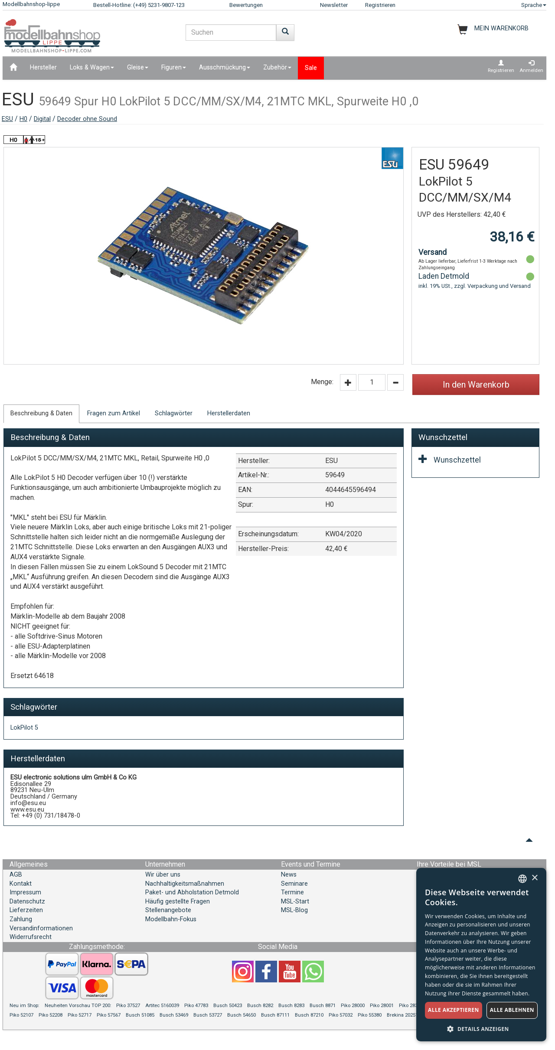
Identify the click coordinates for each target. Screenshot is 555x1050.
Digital (42, 119)
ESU (7, 119)
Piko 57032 (341, 1015)
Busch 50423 (227, 1005)
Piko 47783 (196, 1005)
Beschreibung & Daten (41, 413)
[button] (481, 1028)
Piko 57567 (109, 1015)
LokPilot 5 (24, 727)
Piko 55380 (370, 1015)
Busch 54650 (241, 1015)
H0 (23, 119)
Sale (311, 68)
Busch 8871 (323, 1005)
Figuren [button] (173, 67)
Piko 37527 (128, 1005)
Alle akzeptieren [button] (453, 1010)
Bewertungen (246, 5)
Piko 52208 (50, 1015)
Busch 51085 (140, 1015)
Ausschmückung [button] (224, 67)
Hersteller (43, 67)
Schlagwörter (174, 413)
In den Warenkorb (476, 384)
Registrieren (380, 5)
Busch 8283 (291, 1005)
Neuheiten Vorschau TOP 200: (79, 1005)
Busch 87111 (275, 1015)
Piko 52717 (79, 1015)
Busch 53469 (174, 1015)
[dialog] (481, 954)
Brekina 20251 (402, 1015)
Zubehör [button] (277, 67)
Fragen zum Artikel (113, 413)
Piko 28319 (411, 1005)
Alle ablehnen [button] (512, 1010)
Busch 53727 (207, 1015)
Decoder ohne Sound (87, 119)
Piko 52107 (21, 1015)
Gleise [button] (137, 67)
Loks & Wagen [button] (92, 67)
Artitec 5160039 (162, 1005)
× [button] (534, 878)
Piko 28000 (353, 1005)
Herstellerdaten (228, 413)
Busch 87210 (309, 1015)
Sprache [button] (533, 5)
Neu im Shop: (24, 1005)
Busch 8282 (260, 1005)
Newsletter (334, 5)
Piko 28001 (382, 1005)
